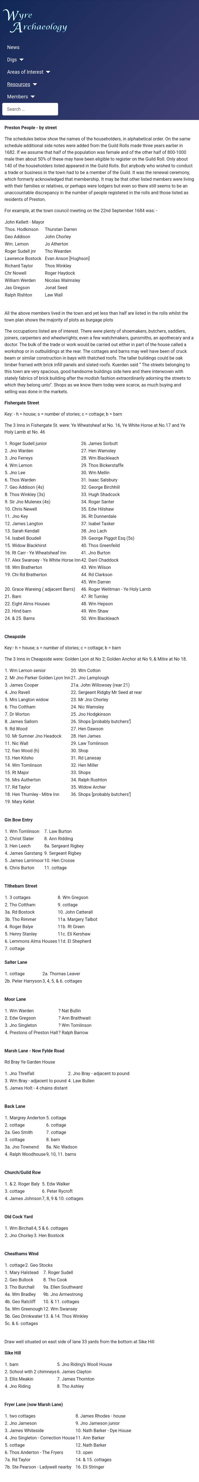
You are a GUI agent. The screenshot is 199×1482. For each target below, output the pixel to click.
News (13, 47)
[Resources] (33, 84)
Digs (12, 59)
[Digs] (20, 60)
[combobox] (30, 109)
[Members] (31, 97)
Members (17, 96)
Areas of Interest (25, 72)
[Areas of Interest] (46, 72)
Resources (18, 84)
